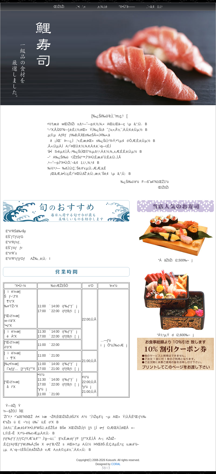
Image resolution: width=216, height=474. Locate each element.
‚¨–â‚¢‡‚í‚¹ (154, 7)
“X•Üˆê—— (127, 7)
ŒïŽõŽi (59, 7)
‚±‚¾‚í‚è (102, 7)
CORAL (115, 464)
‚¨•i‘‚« (81, 7)
